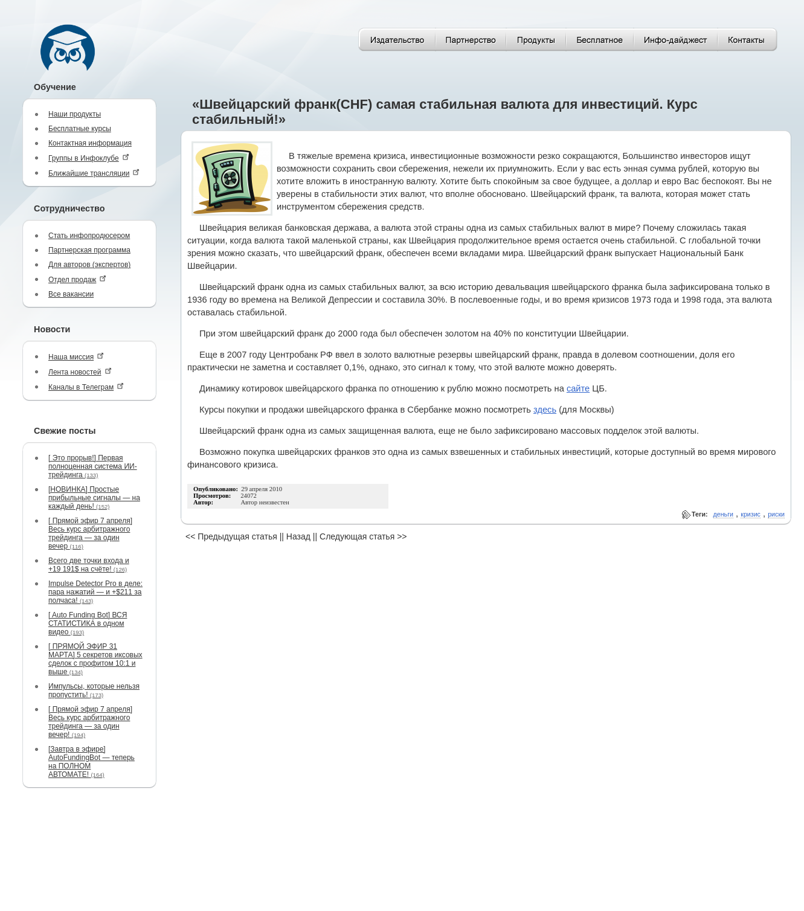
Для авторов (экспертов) (89, 264)
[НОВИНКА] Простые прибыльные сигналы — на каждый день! (94, 497)
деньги (723, 514)
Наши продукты (74, 114)
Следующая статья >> (363, 536)
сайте (578, 388)
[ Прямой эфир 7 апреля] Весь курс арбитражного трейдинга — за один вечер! (90, 722)
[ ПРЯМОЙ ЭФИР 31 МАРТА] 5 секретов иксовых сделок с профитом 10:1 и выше (95, 659)
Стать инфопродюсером (89, 235)
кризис (751, 514)
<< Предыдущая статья (231, 536)
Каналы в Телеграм (86, 386)
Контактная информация (90, 143)
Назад (298, 536)
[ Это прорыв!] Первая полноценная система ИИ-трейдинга (92, 466)
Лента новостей (80, 371)
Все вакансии (71, 294)
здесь (544, 409)
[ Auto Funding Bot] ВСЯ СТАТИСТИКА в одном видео (87, 623)
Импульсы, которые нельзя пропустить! (94, 690)
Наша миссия (76, 356)
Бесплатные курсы (79, 128)
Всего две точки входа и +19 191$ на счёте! (88, 564)
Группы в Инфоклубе (88, 158)
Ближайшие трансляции (94, 173)
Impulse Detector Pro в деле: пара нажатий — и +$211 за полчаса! (95, 592)
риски (776, 514)
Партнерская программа (89, 250)
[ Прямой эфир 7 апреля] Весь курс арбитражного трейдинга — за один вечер (90, 533)
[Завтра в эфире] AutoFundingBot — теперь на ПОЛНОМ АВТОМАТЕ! (91, 762)
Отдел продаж (77, 279)
